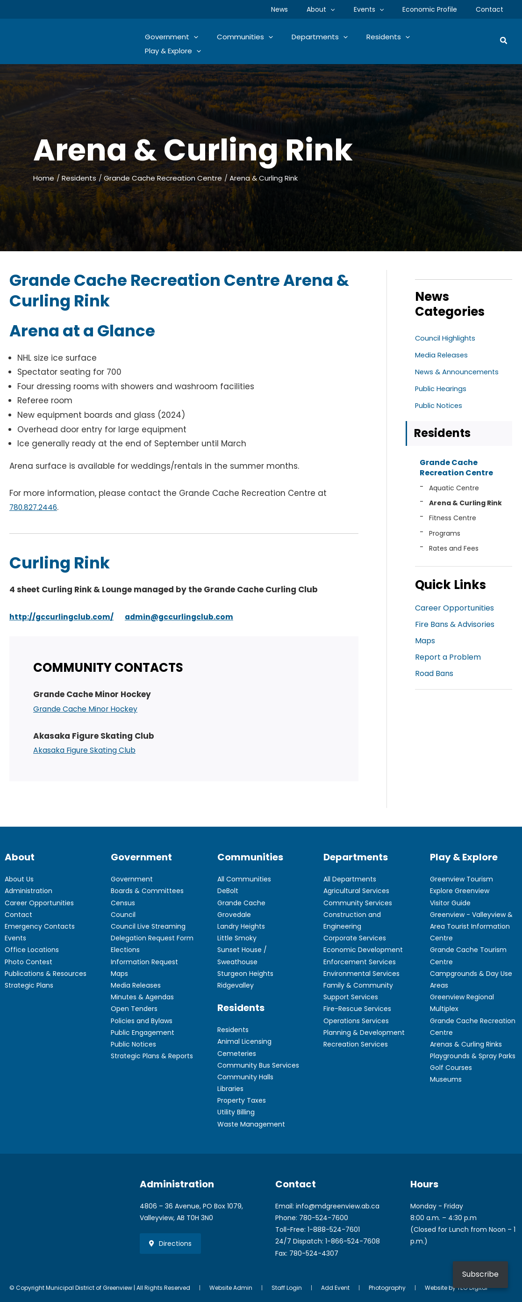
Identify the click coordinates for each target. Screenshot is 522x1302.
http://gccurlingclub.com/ (65, 616)
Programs (444, 536)
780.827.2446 (36, 507)
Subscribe (480, 1274)
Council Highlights (447, 338)
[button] (504, 41)
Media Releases (443, 354)
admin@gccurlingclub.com (189, 616)
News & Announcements (460, 371)
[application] (350, 9)
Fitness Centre (452, 520)
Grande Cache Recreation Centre (456, 469)
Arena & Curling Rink (465, 505)
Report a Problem (448, 661)
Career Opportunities (454, 610)
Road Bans (434, 678)
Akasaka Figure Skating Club (89, 750)
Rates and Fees (454, 551)
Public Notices (440, 405)
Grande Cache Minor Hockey (91, 708)
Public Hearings (443, 388)
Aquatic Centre (454, 490)
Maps (425, 644)
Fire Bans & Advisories (454, 627)
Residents (442, 433)
